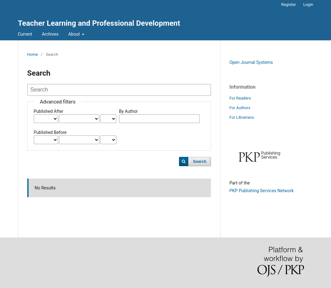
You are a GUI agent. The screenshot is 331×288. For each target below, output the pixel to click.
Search (199, 161)
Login (308, 4)
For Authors (240, 107)
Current (25, 34)
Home (32, 54)
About (74, 34)
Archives (50, 34)
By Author (128, 111)
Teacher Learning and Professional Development (99, 23)
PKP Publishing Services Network (262, 190)
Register (288, 4)
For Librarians (242, 117)
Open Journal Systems (251, 62)
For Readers (240, 98)
